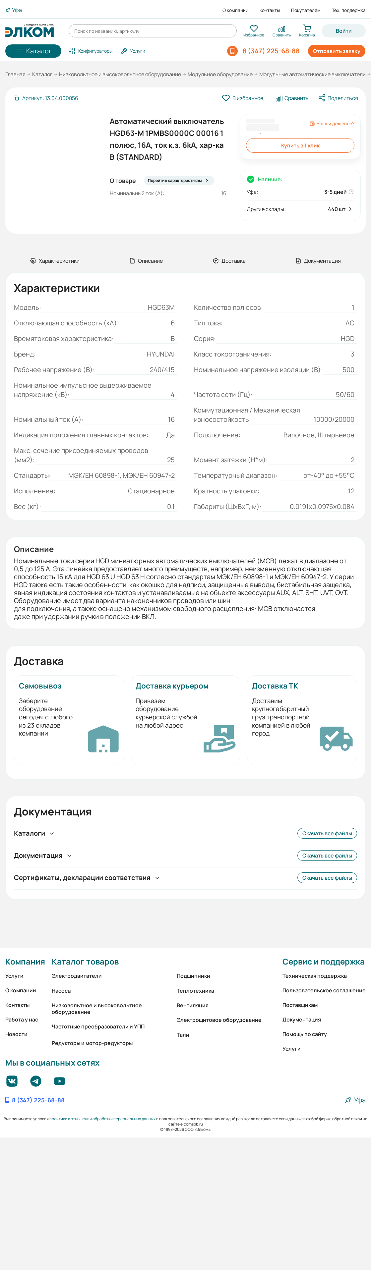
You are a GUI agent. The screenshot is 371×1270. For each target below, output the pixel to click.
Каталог (42, 74)
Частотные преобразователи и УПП (98, 1026)
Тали (183, 1034)
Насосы (61, 990)
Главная (15, 74)
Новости (16, 1034)
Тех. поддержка (349, 10)
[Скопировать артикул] (45, 98)
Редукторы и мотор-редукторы (92, 1043)
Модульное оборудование (220, 74)
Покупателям (306, 10)
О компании (235, 10)
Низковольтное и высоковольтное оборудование (120, 74)
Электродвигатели (77, 975)
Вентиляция (193, 1005)
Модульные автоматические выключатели (312, 74)
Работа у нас (21, 1019)
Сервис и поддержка (323, 961)
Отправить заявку (336, 51)
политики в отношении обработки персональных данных (102, 1119)
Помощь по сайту (304, 1034)
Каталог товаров (85, 961)
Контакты (270, 10)
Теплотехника (195, 990)
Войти (344, 30)
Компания (25, 961)
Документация (301, 1019)
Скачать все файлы (327, 833)
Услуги (14, 975)
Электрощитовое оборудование (219, 1020)
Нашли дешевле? (332, 123)
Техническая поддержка (314, 975)
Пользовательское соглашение (324, 990)
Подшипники (193, 975)
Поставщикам (300, 1005)
